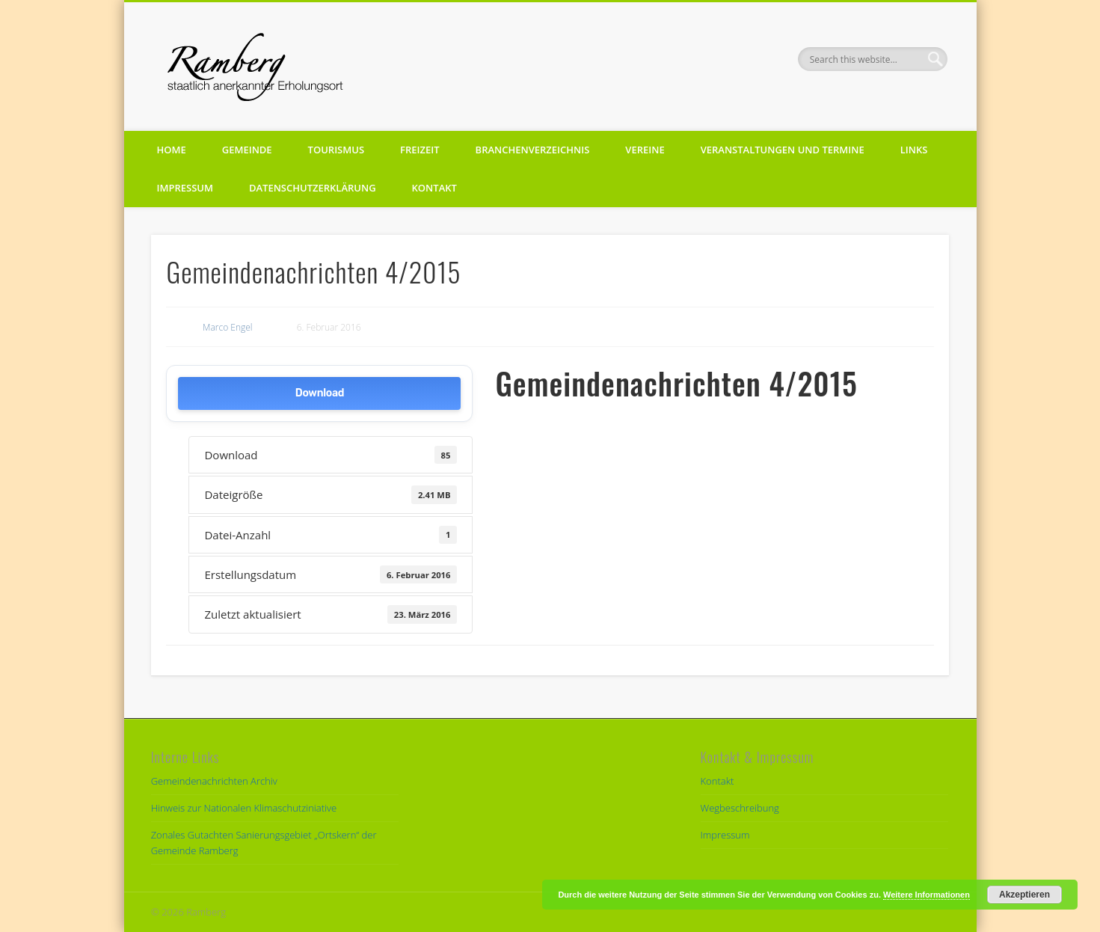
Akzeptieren (1024, 894)
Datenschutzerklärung (312, 187)
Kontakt (434, 187)
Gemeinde (247, 149)
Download (319, 393)
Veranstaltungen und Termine (782, 149)
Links (914, 149)
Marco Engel (228, 327)
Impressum (185, 187)
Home (171, 149)
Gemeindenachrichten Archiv (214, 781)
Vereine (644, 149)
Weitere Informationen (926, 894)
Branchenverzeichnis (533, 149)
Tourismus (336, 149)
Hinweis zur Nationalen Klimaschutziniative (244, 808)
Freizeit (420, 149)
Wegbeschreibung (740, 808)
